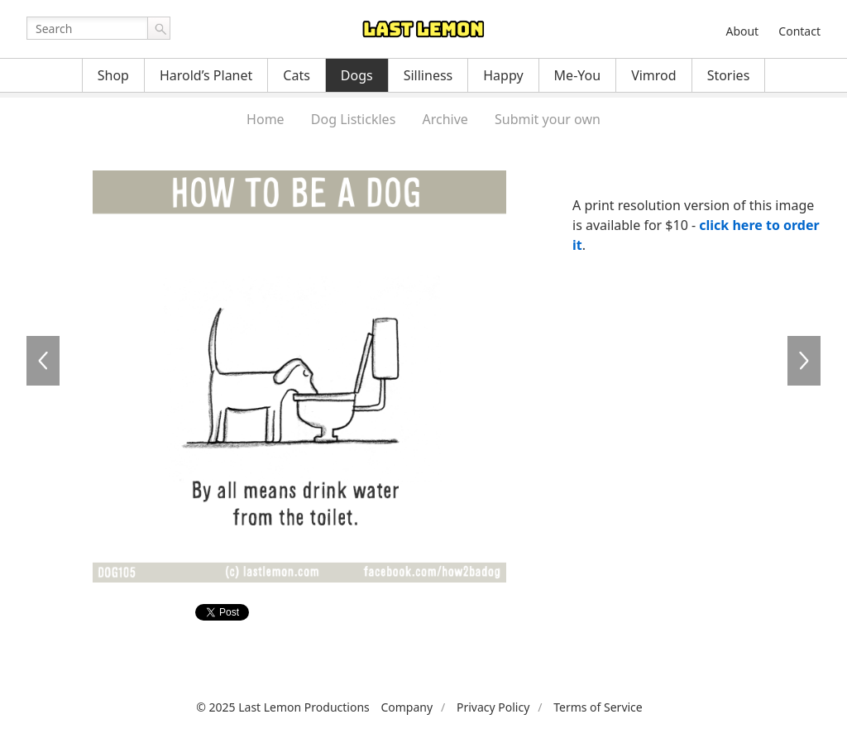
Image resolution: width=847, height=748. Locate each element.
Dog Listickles (353, 119)
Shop (113, 75)
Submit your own (548, 119)
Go (158, 28)
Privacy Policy (493, 707)
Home (265, 119)
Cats (296, 75)
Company (406, 707)
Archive (444, 119)
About (741, 31)
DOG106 (804, 361)
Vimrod (654, 75)
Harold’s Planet (206, 75)
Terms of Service (598, 707)
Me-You (577, 75)
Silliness (428, 75)
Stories (728, 75)
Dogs (357, 75)
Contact (799, 31)
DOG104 (43, 361)
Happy (503, 75)
